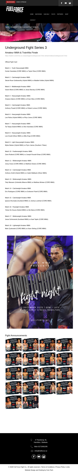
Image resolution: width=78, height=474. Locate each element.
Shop (66, 14)
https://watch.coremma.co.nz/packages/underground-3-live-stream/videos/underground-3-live (36, 56)
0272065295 (42, 447)
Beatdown (38, 14)
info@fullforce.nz (41, 451)
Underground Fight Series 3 (29, 27)
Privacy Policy (60, 467)
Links (68, 467)
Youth (53, 14)
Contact (32, 20)
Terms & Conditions (47, 467)
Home (31, 14)
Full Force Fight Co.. (20, 467)
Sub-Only (46, 14)
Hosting (41, 470)
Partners (60, 14)
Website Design (30, 470)
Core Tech (49, 470)
